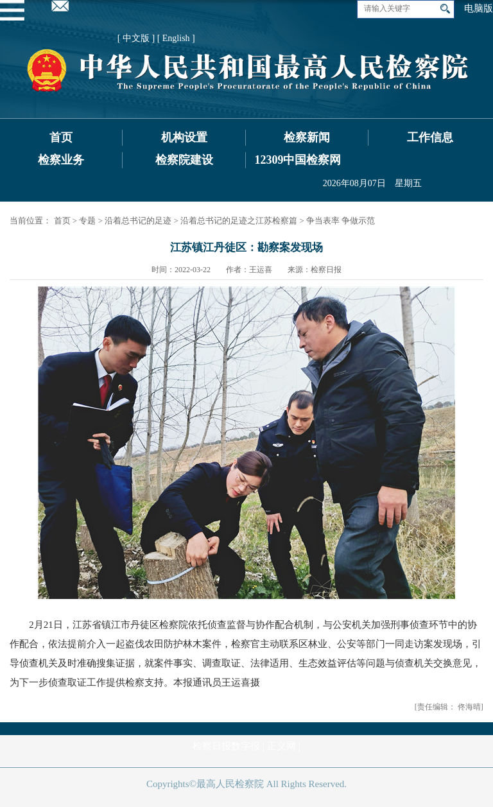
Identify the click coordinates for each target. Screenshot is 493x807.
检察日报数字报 (226, 746)
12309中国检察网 (297, 159)
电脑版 (478, 8)
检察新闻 (307, 137)
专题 (87, 220)
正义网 (281, 746)
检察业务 (61, 159)
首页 (61, 137)
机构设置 (184, 137)
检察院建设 (184, 159)
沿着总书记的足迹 (138, 220)
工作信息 (430, 137)
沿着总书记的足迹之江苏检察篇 (238, 220)
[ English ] (176, 38)
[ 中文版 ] (136, 38)
